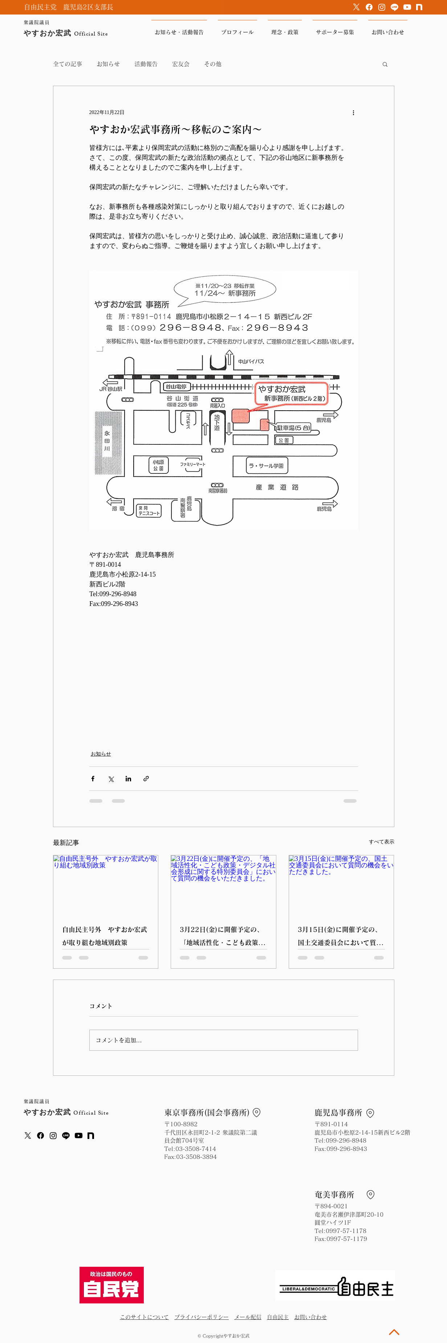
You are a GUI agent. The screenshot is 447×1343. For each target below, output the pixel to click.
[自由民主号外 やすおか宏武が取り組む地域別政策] (105, 884)
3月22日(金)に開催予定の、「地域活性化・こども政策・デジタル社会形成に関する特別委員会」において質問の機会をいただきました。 (222, 937)
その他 (213, 64)
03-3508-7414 (195, 1149)
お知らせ (108, 64)
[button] (385, 64)
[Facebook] (369, 7)
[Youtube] (407, 7)
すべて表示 (381, 842)
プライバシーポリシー (201, 1317)
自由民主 (278, 1317)
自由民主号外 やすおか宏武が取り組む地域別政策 (104, 936)
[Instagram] (381, 7)
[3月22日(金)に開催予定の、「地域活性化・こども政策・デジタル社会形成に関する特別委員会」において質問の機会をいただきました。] (223, 884)
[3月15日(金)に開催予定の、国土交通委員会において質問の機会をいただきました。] (341, 884)
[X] (356, 7)
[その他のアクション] (353, 112)
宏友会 (181, 64)
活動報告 (146, 64)
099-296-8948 (346, 1140)
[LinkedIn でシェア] (128, 778)
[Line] (394, 7)
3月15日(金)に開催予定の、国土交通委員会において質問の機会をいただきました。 (340, 937)
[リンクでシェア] (146, 778)
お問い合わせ (310, 1317)
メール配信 (247, 1317)
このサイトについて (144, 1317)
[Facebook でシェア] (92, 778)
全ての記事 (67, 64)
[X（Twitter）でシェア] (110, 778)
